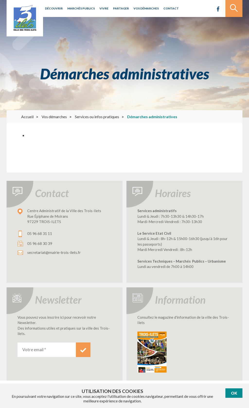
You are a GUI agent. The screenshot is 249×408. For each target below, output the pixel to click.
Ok (234, 393)
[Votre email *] (47, 349)
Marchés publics (81, 8)
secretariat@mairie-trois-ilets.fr (54, 252)
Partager (121, 8)
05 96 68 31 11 (39, 233)
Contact (171, 8)
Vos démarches (146, 8)
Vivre (103, 8)
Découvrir (54, 8)
